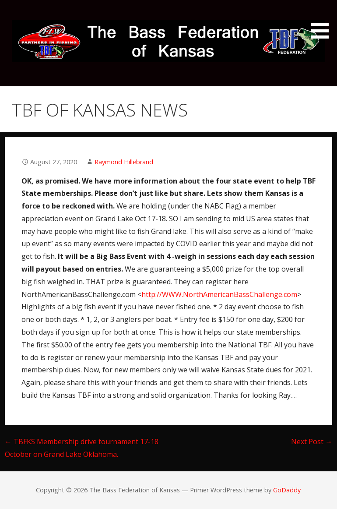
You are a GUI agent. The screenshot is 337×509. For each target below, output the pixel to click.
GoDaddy (287, 490)
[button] (323, 21)
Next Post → (311, 441)
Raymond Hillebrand (124, 162)
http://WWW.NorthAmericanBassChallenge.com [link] (219, 294)
